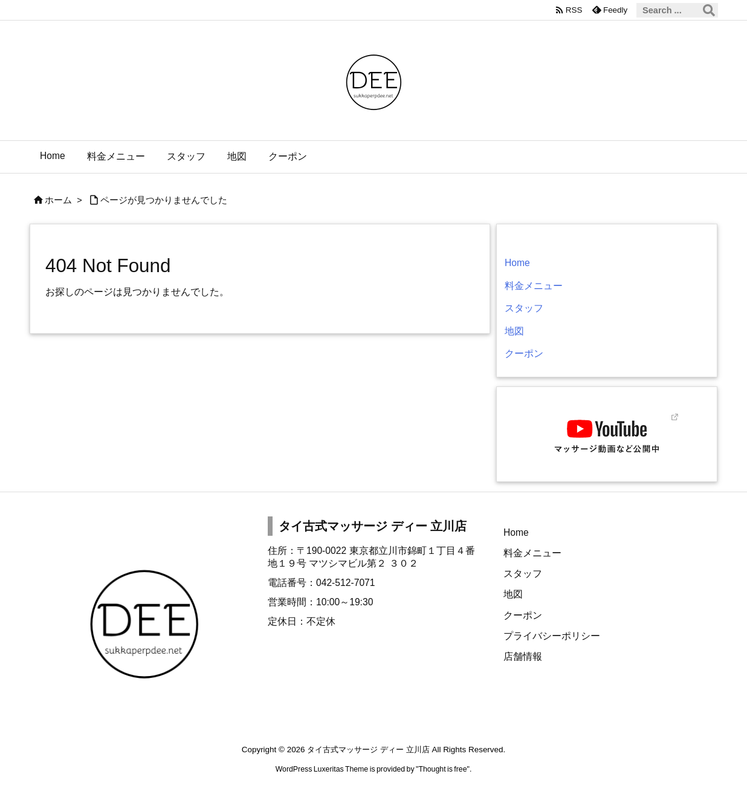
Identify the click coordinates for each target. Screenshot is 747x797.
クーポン (524, 353)
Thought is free (442, 769)
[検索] (709, 10)
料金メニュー (534, 286)
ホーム (58, 200)
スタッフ (524, 308)
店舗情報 (522, 656)
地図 (514, 331)
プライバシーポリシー (551, 636)
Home (517, 263)
